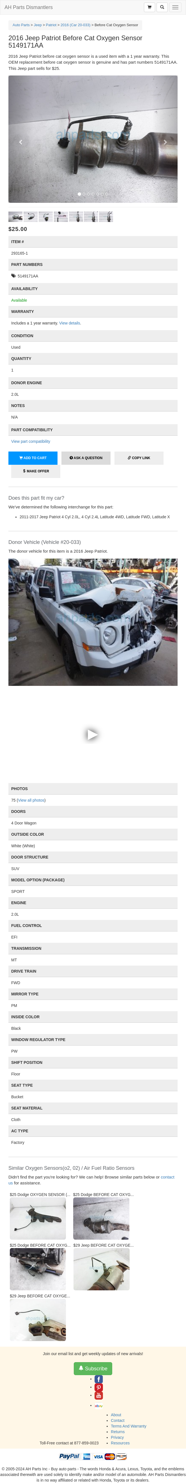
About (116, 1415)
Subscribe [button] (93, 1368)
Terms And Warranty (128, 1426)
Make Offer (35, 471)
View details (69, 323)
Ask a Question (86, 458)
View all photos (31, 800)
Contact (117, 1420)
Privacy (117, 1437)
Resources (120, 1443)
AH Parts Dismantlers (28, 7)
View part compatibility (30, 441)
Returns (118, 1431)
